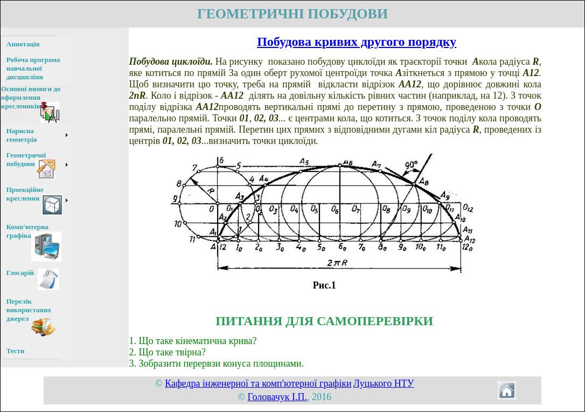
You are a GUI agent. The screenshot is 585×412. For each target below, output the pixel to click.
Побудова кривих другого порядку (356, 42)
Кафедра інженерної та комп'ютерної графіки (258, 383)
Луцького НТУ (383, 383)
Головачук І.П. (277, 397)
